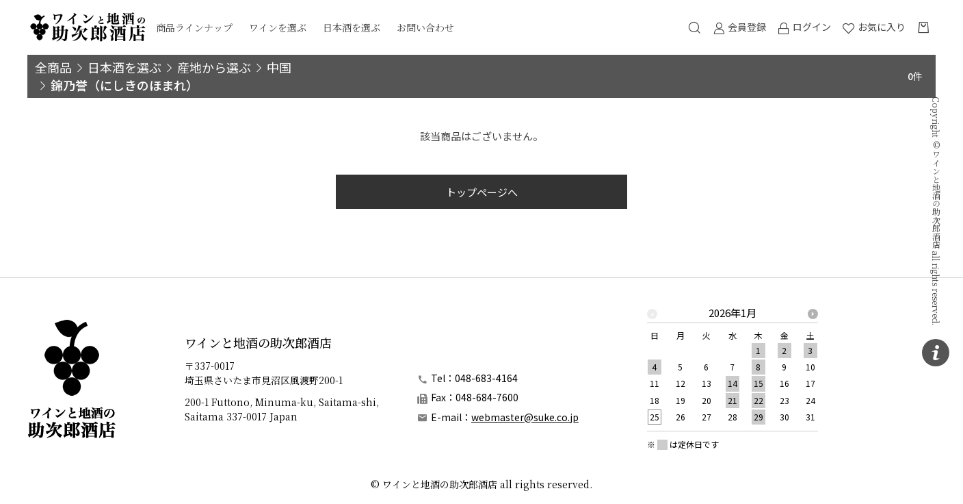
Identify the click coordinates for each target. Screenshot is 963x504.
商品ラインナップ (194, 27)
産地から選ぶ (214, 67)
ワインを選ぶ (277, 27)
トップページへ (482, 192)
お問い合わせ (425, 27)
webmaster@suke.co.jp (525, 417)
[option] (732, 369)
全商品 (53, 67)
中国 (279, 67)
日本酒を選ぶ (351, 27)
